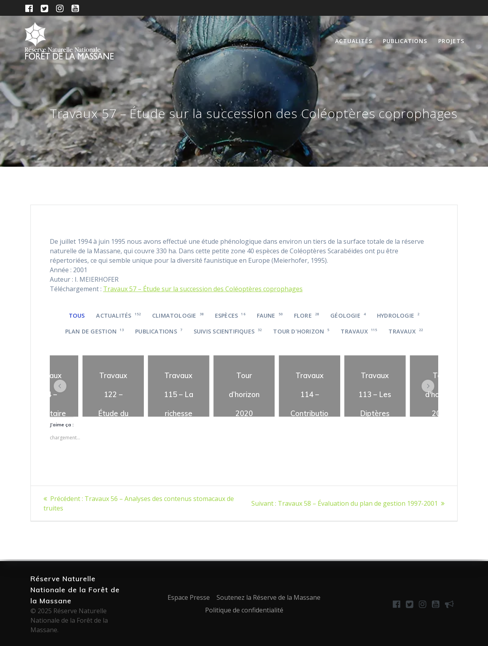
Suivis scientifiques (228, 331)
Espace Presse (189, 597)
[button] (60, 386)
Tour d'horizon (301, 331)
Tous (77, 315)
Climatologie (177, 315)
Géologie (348, 315)
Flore (306, 315)
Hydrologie (398, 315)
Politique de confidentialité (244, 610)
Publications (405, 41)
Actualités (353, 41)
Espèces (230, 315)
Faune (270, 315)
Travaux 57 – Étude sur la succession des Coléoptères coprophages (203, 288)
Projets (451, 41)
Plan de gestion (94, 331)
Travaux (359, 331)
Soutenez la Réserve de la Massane (268, 597)
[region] (113, 386)
